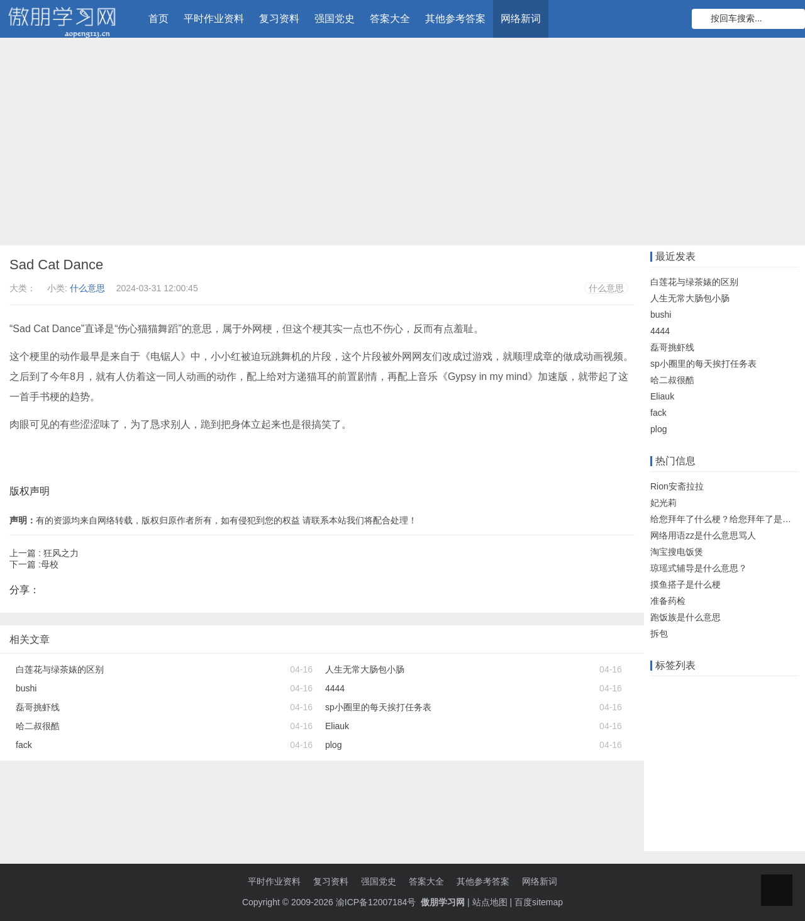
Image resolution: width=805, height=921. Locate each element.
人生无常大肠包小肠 (364, 669)
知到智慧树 (746, 788)
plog (333, 745)
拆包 (659, 633)
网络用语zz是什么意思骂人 (703, 535)
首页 (158, 18)
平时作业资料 (214, 18)
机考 (662, 749)
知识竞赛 (769, 691)
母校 (49, 564)
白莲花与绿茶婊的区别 (60, 669)
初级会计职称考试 (688, 808)
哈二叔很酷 (38, 726)
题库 (662, 710)
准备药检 (668, 601)
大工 (715, 730)
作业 (662, 691)
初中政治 (671, 769)
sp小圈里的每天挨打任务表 (378, 707)
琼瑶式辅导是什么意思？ (698, 568)
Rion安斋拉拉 (677, 486)
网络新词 (521, 18)
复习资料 (279, 18)
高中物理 (751, 808)
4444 (335, 688)
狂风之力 (61, 553)
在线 (689, 691)
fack (24, 745)
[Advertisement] (402, 145)
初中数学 (671, 827)
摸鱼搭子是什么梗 (685, 584)
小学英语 (715, 827)
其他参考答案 (455, 18)
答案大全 (390, 18)
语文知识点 (756, 730)
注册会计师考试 (684, 788)
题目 (752, 749)
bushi (26, 688)
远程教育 (725, 691)
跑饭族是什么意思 (685, 617)
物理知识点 (765, 769)
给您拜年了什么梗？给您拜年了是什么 (725, 519)
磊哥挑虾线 (38, 707)
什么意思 (87, 288)
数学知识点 (675, 730)
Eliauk (337, 726)
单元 (689, 749)
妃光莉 (663, 503)
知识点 (721, 749)
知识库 (765, 710)
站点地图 (490, 902)
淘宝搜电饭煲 (676, 552)
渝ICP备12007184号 (377, 902)
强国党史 (334, 18)
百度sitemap (538, 902)
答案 (689, 710)
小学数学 (715, 769)
